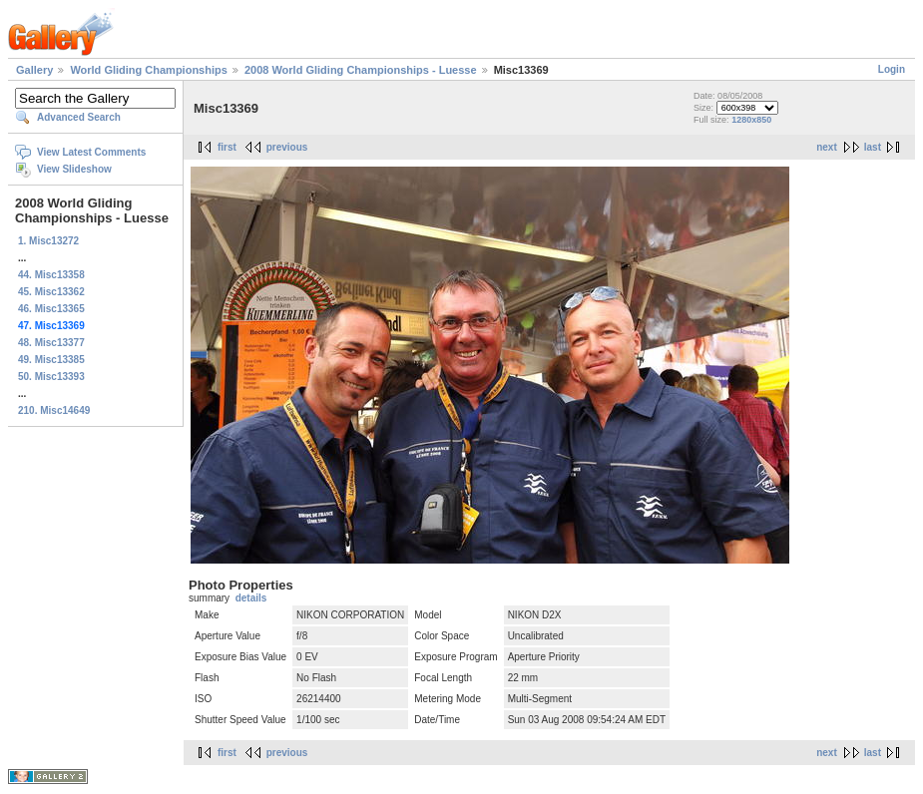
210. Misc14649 (54, 410)
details (251, 598)
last (872, 147)
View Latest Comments (91, 152)
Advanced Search (79, 117)
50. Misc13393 (51, 376)
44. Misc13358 (51, 274)
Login (891, 69)
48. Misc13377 (51, 342)
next (826, 147)
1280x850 (751, 120)
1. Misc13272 (48, 240)
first (227, 147)
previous (287, 147)
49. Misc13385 (51, 359)
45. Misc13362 (51, 291)
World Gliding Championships (148, 70)
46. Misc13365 (51, 308)
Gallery (34, 70)
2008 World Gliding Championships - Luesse (360, 70)
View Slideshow (74, 169)
